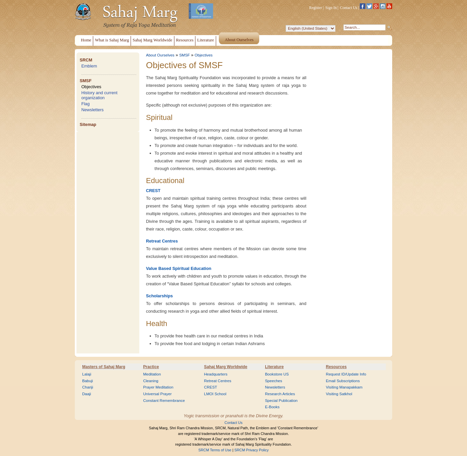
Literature (274, 366)
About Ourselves (160, 55)
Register (315, 8)
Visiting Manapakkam (344, 387)
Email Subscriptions (343, 381)
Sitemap (88, 124)
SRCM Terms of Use (214, 450)
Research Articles (280, 394)
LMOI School (215, 394)
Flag (85, 103)
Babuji (87, 381)
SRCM (86, 59)
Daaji (86, 394)
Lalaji (86, 374)
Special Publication (281, 401)
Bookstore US (277, 374)
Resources (336, 366)
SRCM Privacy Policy (252, 450)
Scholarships (159, 295)
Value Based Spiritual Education (178, 268)
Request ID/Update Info (346, 374)
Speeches (273, 381)
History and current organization (99, 95)
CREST (153, 190)
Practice (151, 366)
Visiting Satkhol (339, 394)
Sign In (331, 8)
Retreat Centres (162, 241)
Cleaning (150, 381)
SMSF (86, 80)
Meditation (152, 374)
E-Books (272, 407)
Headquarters (215, 374)
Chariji (87, 387)
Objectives (91, 86)
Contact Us (348, 8)
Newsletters (92, 109)
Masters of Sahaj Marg (103, 366)
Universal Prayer (157, 394)
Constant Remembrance (164, 401)
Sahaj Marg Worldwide (225, 366)
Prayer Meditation (158, 387)
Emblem (89, 65)
